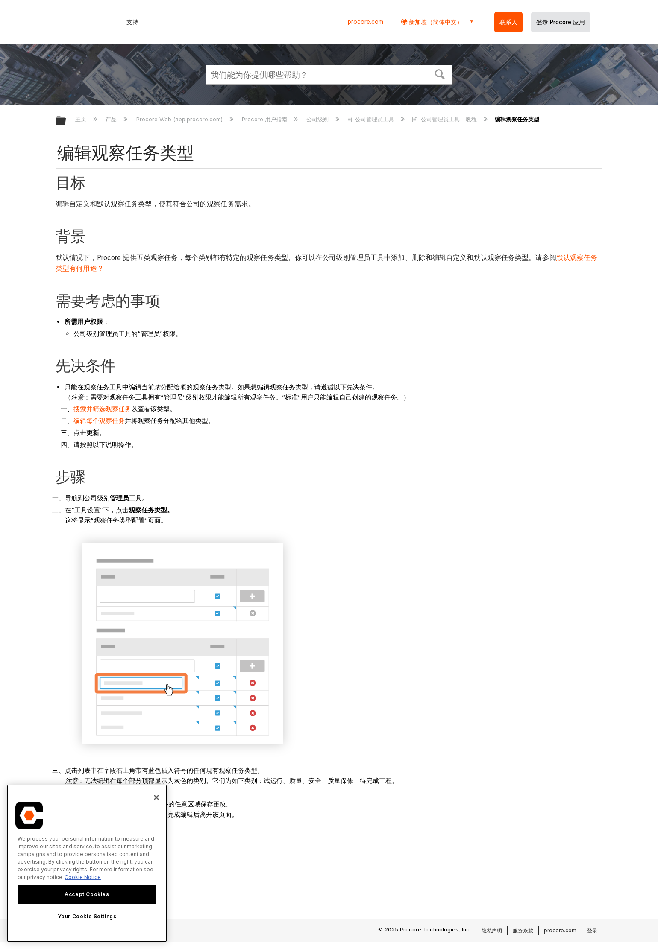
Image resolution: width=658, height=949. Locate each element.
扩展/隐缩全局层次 (66, 121)
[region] (87, 863)
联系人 (508, 22)
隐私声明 (492, 930)
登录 (592, 930)
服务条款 (523, 930)
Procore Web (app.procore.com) (180, 119)
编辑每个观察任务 (99, 421)
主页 (81, 119)
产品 (112, 119)
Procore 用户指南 (265, 119)
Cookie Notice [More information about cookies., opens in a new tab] (83, 877)
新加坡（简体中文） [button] (435, 22)
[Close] (156, 797)
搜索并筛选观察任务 (102, 409)
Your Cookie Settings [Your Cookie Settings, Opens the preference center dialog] (87, 916)
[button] (440, 73)
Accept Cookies (87, 894)
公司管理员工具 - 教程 (445, 119)
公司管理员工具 (371, 119)
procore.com (365, 21)
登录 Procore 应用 (560, 22)
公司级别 (318, 119)
